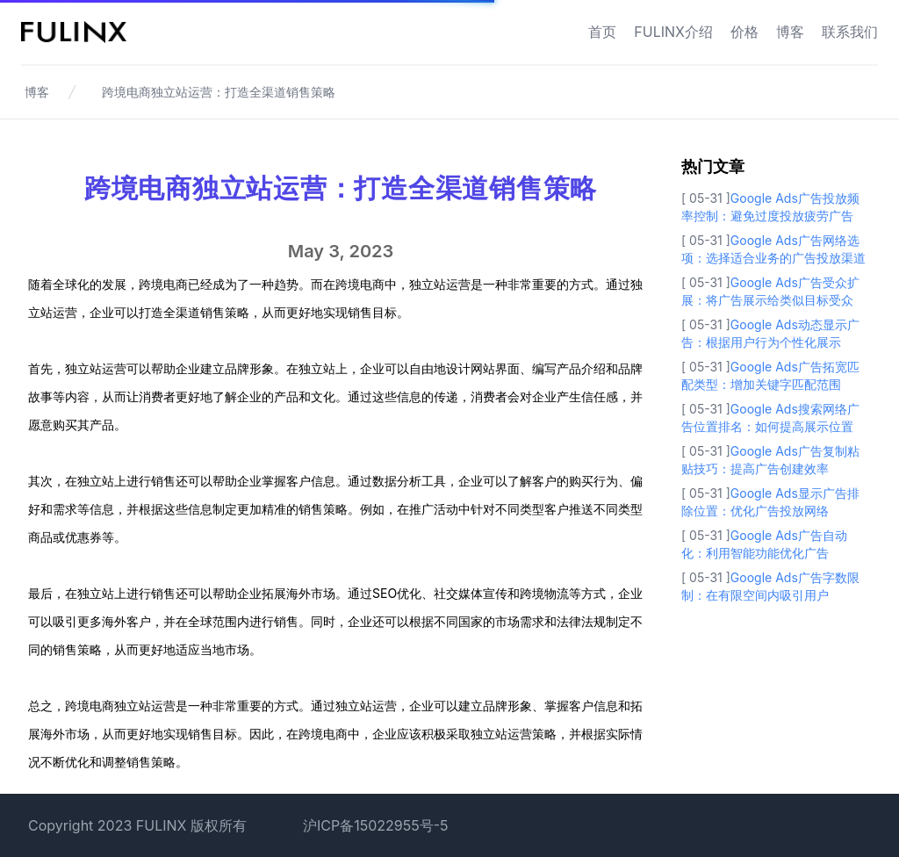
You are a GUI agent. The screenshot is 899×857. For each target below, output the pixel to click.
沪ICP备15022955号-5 (376, 825)
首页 (602, 31)
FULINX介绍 (673, 31)
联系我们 (850, 31)
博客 (790, 31)
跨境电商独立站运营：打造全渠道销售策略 (218, 91)
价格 (744, 31)
